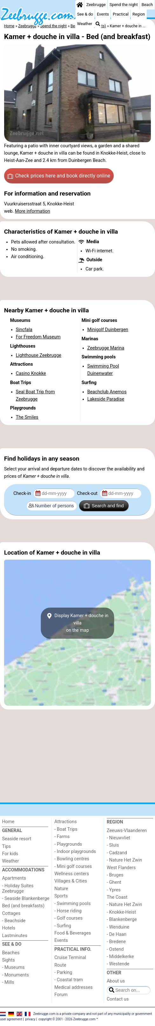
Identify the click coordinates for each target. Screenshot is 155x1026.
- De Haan (116, 934)
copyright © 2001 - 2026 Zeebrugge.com (66, 1019)
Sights (8, 960)
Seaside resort (16, 839)
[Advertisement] (77, 288)
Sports (61, 896)
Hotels (8, 928)
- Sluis (113, 845)
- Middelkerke (120, 956)
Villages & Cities (70, 881)
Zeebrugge (96, 4)
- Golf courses (68, 918)
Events (103, 14)
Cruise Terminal (70, 957)
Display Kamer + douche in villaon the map (77, 623)
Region (138, 14)
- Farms (62, 836)
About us (116, 981)
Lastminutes (14, 935)
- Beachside (13, 920)
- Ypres (114, 890)
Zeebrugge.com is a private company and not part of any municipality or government (92, 1014)
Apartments (14, 878)
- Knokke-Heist (121, 912)
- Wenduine (118, 927)
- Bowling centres (71, 859)
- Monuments (15, 975)
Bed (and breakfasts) (23, 906)
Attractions (65, 821)
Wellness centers (71, 873)
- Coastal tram (68, 980)
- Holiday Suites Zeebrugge (17, 888)
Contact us (118, 999)
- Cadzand (117, 853)
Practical (121, 14)
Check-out (87, 493)
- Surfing (62, 926)
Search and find (104, 506)
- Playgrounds (68, 844)
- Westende (118, 964)
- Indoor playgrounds (75, 851)
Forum (60, 994)
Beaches (10, 953)
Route (60, 965)
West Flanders (121, 867)
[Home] (79, 5)
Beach (147, 4)
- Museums (13, 967)
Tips (6, 846)
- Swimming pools (72, 903)
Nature (61, 888)
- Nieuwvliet (118, 838)
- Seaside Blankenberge (25, 898)
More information (32, 211)
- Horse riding (68, 911)
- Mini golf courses (73, 866)
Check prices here (58, 176)
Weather (84, 23)
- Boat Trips (66, 829)
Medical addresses (73, 987)
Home (8, 821)
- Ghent (114, 882)
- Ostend (115, 949)
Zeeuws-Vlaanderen (127, 830)
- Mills (8, 982)
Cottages (11, 913)
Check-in (22, 493)
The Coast (117, 897)
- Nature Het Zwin (124, 860)
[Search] (97, 24)
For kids (10, 853)
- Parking (63, 972)
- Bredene (116, 941)
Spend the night (124, 4)
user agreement (11, 1019)
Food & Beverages (72, 933)
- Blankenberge (122, 919)
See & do (85, 14)
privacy (30, 1019)
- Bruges (115, 875)
